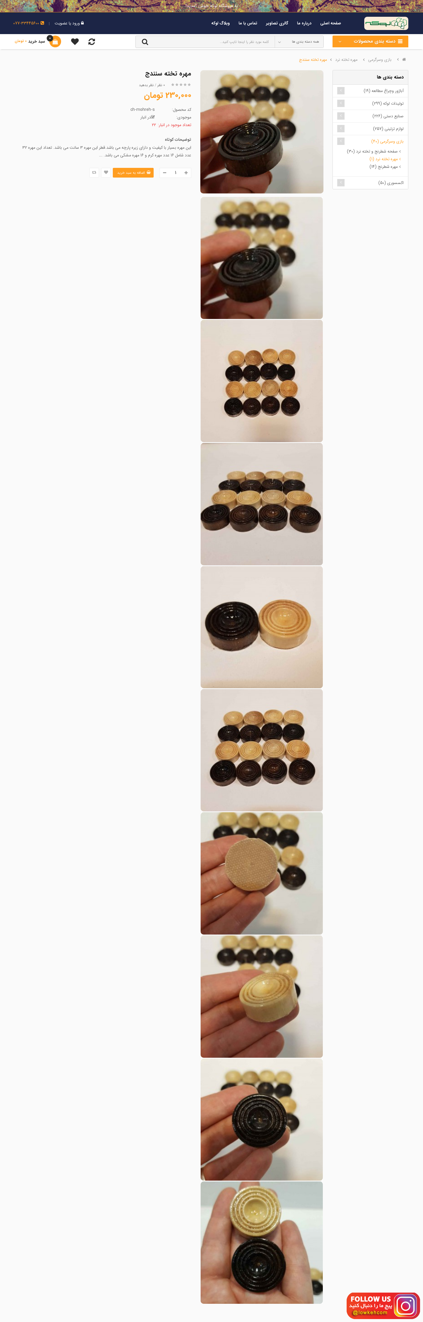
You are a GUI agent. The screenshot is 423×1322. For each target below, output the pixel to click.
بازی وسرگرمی (380, 60)
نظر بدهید (146, 85)
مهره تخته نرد (346, 60)
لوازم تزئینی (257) (388, 129)
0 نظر (161, 85)
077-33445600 (28, 23)
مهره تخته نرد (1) (384, 159)
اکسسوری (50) (391, 183)
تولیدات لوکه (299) (388, 103)
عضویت (61, 23)
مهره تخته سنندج (313, 60)
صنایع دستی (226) (388, 116)
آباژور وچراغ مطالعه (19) (384, 91)
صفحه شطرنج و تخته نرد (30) (372, 151)
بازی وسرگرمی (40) (387, 141)
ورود (75, 23)
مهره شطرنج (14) (384, 166)
